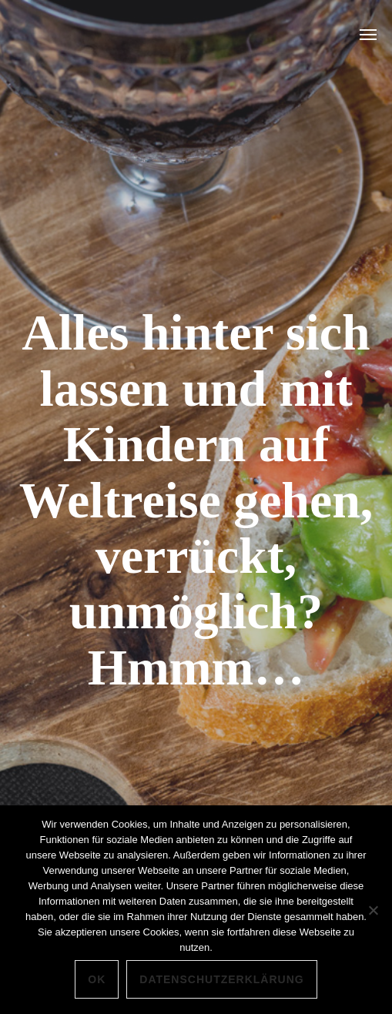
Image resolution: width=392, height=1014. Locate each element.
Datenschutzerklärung (221, 979)
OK (97, 979)
